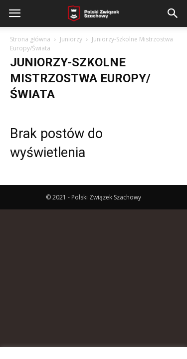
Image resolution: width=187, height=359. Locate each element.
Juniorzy (71, 39)
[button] (173, 13)
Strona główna (30, 39)
